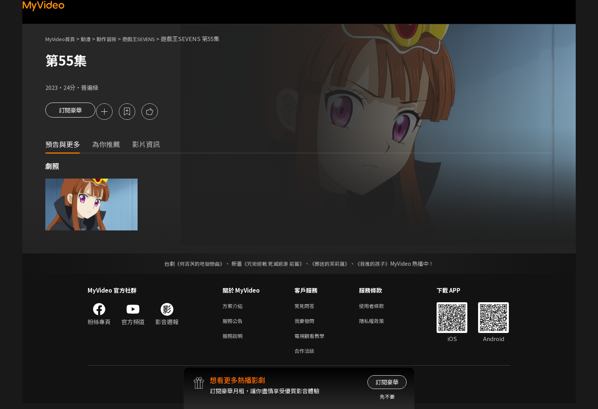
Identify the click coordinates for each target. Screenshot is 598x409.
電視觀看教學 (311, 340)
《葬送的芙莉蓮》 (332, 264)
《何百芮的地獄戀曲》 (195, 264)
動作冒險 (114, 39)
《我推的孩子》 (378, 264)
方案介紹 (234, 307)
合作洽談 (305, 356)
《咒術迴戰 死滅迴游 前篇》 (272, 264)
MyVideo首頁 (62, 39)
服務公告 (234, 324)
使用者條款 (378, 307)
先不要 (387, 396)
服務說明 (234, 340)
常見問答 (305, 307)
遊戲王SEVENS (152, 39)
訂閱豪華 (70, 112)
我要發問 (305, 324)
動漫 (92, 39)
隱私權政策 (378, 324)
